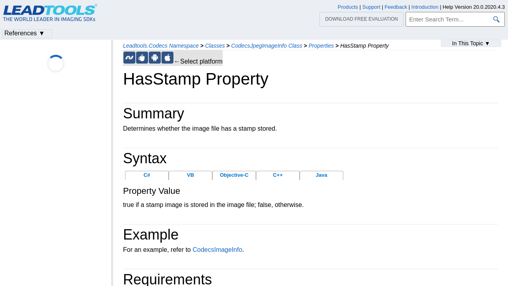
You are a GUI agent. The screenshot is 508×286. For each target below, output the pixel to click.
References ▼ (24, 33)
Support (371, 7)
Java (321, 175)
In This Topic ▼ (471, 43)
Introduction (425, 7)
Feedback (396, 7)
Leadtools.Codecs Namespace (161, 46)
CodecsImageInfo (217, 249)
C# (147, 175)
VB (190, 175)
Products (348, 7)
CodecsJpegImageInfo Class (266, 46)
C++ (278, 175)
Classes (215, 46)
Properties (321, 46)
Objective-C (234, 175)
